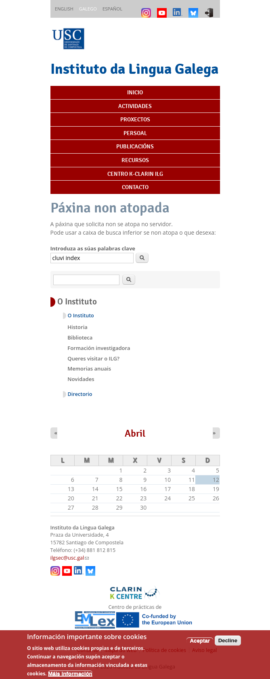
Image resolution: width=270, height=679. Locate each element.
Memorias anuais (89, 368)
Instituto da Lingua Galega (134, 68)
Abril (135, 433)
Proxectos (135, 119)
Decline (227, 645)
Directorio (80, 394)
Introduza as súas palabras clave (92, 248)
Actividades (135, 106)
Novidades (80, 379)
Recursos (135, 160)
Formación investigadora (98, 348)
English (64, 9)
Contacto (135, 187)
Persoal (135, 133)
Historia (77, 327)
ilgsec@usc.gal (69, 557)
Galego (88, 9)
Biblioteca (79, 337)
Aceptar (200, 645)
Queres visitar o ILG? (93, 358)
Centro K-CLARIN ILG (135, 174)
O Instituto (81, 315)
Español (112, 9)
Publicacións (135, 146)
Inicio (135, 92)
